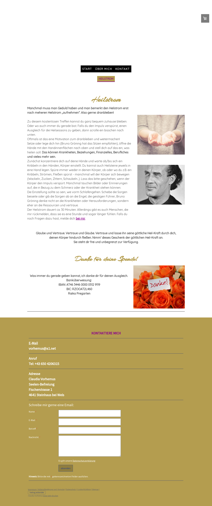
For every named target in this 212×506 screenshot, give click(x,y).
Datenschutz (71, 489)
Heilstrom (106, 78)
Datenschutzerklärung (84, 460)
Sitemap (95, 489)
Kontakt (122, 69)
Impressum (32, 489)
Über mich (103, 69)
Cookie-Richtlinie (84, 489)
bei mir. (80, 218)
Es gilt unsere (76, 460)
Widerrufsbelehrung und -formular (51, 489)
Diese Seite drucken (50, 496)
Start (87, 69)
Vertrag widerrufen (37, 492)
